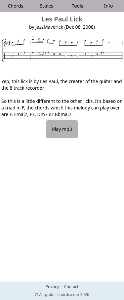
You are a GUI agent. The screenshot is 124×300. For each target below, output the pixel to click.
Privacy (52, 286)
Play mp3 (62, 129)
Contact (71, 286)
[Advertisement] (62, 213)
